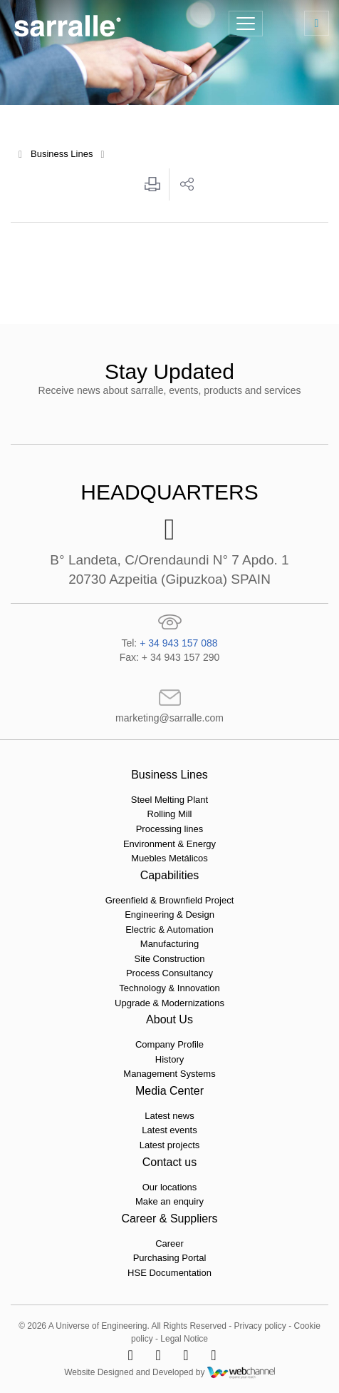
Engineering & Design (169, 914)
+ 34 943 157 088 (178, 643)
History (169, 1059)
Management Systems (169, 1073)
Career (169, 1243)
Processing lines (170, 829)
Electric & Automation (169, 929)
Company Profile (169, 1044)
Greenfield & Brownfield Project (169, 900)
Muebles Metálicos (169, 858)
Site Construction (170, 958)
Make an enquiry (169, 1201)
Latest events (169, 1130)
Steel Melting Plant (169, 799)
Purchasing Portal (170, 1257)
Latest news (169, 1115)
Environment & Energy (169, 844)
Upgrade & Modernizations (169, 1003)
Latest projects (170, 1145)
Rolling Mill (169, 814)
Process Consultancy (169, 973)
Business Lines (62, 153)
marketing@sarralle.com (169, 718)
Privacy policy (260, 1326)
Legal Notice (184, 1339)
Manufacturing (169, 943)
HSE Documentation (169, 1272)
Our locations (169, 1187)
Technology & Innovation (169, 988)
